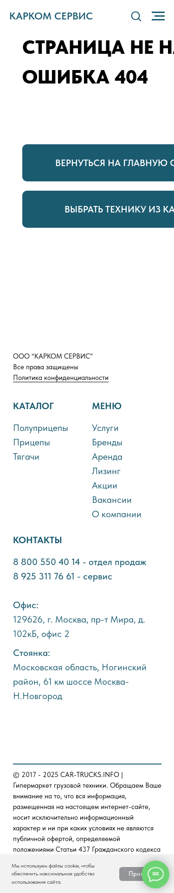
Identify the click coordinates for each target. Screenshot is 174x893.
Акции (104, 485)
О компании (117, 514)
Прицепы (31, 442)
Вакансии (112, 499)
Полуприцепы (40, 427)
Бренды (107, 442)
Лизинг (106, 470)
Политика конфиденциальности (61, 377)
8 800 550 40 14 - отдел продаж (79, 561)
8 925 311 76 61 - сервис (62, 576)
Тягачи (26, 456)
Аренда (107, 456)
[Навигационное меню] (158, 16)
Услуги (105, 427)
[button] (136, 15)
